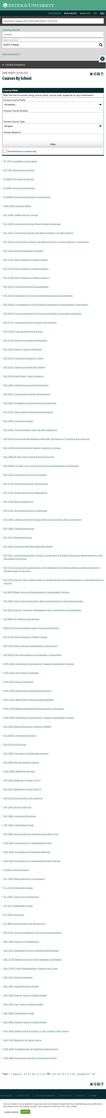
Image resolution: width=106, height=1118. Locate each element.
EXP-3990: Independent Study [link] (18, 825)
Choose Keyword (11, 132)
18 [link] (73, 1073)
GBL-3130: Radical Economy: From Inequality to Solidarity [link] (32, 959)
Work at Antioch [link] (70, 13)
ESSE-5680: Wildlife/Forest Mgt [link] (19, 771)
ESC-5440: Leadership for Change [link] (20, 214)
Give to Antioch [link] (55, 13)
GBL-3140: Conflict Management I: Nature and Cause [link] (30, 968)
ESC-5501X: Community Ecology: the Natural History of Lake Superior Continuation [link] (46, 241)
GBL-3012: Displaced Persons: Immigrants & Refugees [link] (31, 950)
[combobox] (53, 21)
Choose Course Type (14, 121)
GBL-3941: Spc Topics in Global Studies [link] (23, 1004)
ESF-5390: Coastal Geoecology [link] (18, 528)
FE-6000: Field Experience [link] (16, 869)
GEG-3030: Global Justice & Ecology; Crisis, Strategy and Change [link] (36, 1031)
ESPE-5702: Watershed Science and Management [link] (28, 699)
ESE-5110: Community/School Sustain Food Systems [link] (30, 322)
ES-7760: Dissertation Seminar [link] (19, 170)
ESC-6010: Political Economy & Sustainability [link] (26, 286)
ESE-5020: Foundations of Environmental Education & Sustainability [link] (38, 295)
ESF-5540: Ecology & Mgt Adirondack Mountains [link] (28, 546)
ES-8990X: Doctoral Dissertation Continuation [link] (27, 196)
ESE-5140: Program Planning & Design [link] (23, 331)
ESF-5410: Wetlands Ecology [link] (17, 537)
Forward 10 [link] (83, 1073)
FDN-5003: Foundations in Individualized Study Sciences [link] (31, 860)
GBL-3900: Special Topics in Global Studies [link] (25, 995)
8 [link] (24, 1073)
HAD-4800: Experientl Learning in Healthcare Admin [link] (30, 1057)
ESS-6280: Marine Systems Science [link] (21, 762)
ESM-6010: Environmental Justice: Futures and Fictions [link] (31, 627)
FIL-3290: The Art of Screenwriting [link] (21, 896)
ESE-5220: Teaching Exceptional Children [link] (24, 367)
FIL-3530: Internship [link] (13, 914)
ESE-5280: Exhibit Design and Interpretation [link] (26, 385)
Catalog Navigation (15, 64)
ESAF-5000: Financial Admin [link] (17, 205)
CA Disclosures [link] (23, 1096)
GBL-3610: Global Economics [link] (18, 977)
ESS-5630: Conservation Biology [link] (19, 735)
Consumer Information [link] (45, 1096)
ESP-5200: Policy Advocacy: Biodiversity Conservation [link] (30, 645)
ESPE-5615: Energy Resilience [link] (18, 681)
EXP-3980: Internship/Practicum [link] (19, 816)
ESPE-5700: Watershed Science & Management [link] (27, 690)
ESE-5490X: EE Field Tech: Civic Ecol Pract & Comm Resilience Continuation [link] (41, 465)
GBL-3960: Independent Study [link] (18, 1013)
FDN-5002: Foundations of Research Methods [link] (26, 851)
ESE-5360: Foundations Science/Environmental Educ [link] (29, 403)
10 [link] (33, 1073)
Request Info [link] (85, 13)
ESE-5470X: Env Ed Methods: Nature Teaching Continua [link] (31, 447)
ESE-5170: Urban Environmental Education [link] (25, 340)
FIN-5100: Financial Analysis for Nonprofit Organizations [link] (32, 932)
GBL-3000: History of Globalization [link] (21, 941)
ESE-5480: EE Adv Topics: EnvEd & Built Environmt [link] (28, 456)
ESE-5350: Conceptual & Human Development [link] (26, 394)
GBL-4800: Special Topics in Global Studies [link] (25, 1022)
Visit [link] (95, 13)
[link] (102, 58)
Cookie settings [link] (11, 1111)
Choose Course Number (15, 110)
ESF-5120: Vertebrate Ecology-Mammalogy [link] (25, 492)
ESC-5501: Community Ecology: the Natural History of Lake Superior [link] (38, 232)
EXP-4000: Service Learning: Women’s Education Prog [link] (30, 833)
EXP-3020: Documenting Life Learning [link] (23, 798)
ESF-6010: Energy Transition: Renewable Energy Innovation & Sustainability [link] (42, 610)
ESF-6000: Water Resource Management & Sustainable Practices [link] (36, 592)
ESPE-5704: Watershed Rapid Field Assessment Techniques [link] (33, 708)
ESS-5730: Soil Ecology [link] (14, 744)
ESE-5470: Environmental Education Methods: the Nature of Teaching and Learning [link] (46, 438)
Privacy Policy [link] (65, 1096)
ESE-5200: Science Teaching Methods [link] (22, 349)
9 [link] (28, 1073)
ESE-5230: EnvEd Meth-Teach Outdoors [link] (23, 376)
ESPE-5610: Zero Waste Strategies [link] (21, 672)
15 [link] (58, 1073)
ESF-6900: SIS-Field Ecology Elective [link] (21, 618)
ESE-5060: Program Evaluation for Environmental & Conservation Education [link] (42, 313)
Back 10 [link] (17, 1073)
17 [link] (68, 1073)
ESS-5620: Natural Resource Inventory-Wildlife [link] (27, 726)
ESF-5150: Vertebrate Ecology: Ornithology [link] (25, 510)
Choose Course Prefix (14, 100)
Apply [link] (102, 13)
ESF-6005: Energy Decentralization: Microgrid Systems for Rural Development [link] (43, 601)
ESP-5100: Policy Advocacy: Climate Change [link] (25, 636)
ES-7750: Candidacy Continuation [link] (20, 161)
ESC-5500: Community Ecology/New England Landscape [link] (32, 223)
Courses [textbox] (7, 34)
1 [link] (9, 1073)
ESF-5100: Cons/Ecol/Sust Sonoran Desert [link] (25, 474)
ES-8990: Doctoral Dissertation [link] (19, 188)
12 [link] (43, 1073)
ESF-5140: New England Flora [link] (18, 501)
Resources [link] (80, 1096)
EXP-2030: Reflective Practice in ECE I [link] (22, 780)
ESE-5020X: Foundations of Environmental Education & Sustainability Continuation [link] (45, 304)
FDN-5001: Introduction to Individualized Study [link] (27, 842)
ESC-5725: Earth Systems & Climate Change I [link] (26, 268)
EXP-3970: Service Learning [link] (17, 807)
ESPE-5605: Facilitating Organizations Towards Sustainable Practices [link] (38, 663)
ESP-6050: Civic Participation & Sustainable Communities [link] (32, 654)
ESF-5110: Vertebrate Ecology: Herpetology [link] (25, 483)
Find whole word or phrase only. (22, 151)
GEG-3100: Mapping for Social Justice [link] (22, 1040)
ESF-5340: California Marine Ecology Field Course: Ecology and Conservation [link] (42, 519)
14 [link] (53, 1073)
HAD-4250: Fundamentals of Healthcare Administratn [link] (30, 1048)
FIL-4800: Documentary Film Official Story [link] (24, 923)
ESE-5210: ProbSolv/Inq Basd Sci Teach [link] (23, 358)
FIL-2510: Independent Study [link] (18, 887)
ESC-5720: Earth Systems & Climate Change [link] (25, 259)
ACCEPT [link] (25, 1111)
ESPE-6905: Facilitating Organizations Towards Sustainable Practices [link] (38, 717)
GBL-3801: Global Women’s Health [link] (21, 986)
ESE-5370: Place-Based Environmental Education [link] (28, 411)
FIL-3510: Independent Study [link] (18, 905)
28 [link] (93, 1073)
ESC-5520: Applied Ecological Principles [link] (23, 250)
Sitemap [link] (93, 1096)
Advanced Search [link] (11, 54)
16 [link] (63, 1073)
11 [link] (38, 1073)
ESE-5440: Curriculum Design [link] (18, 420)
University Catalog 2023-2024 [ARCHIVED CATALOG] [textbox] (30, 21)
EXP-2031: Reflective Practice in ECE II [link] (22, 789)
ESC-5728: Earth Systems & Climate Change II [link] (26, 277)
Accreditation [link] (6, 1096)
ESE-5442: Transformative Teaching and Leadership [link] (30, 429)
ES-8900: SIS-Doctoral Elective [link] (18, 179)
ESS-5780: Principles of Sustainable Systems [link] (26, 753)
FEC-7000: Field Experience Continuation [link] (24, 878)
